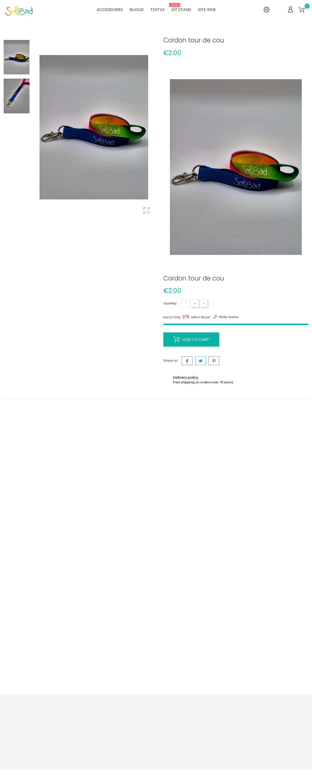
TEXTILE (157, 9)
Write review (228, 317)
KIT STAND (181, 7)
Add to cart (191, 339)
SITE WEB (206, 9)
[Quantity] (186, 303)
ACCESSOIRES (110, 9)
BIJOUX (137, 9)
